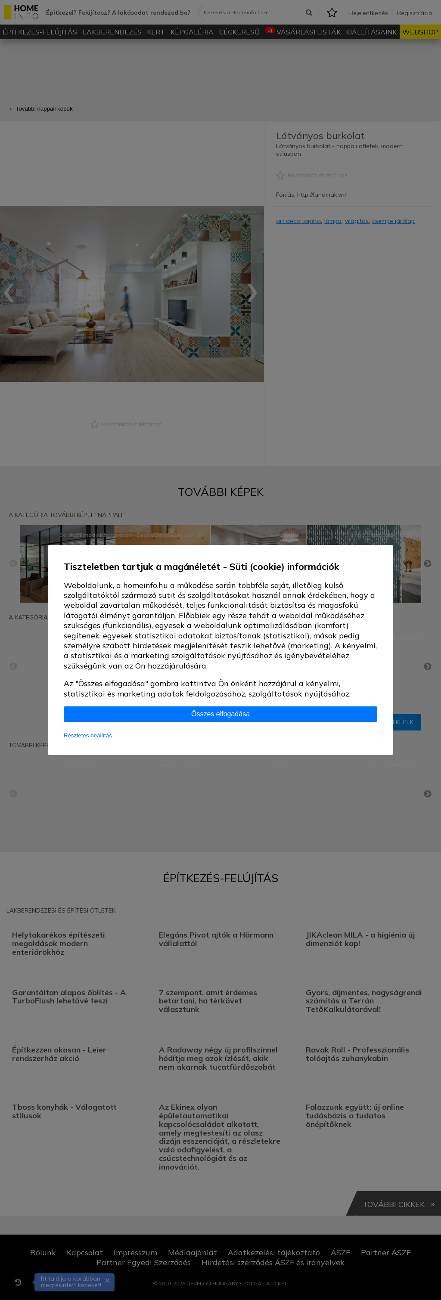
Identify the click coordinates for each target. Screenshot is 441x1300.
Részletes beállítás (88, 735)
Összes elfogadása (220, 714)
